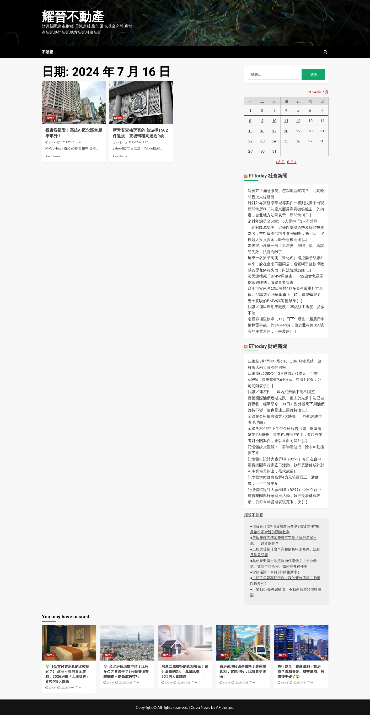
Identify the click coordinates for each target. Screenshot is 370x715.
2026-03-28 (125, 682)
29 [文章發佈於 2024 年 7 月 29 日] (250, 151)
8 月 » (291, 161)
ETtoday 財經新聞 (268, 346)
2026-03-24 (299, 682)
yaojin (52, 142)
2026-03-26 (183, 682)
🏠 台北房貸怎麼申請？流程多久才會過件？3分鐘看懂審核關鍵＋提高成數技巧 (126, 671)
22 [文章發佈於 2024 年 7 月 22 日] (250, 141)
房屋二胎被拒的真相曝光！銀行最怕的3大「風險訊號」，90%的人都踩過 (184, 671)
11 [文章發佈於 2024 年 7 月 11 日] (286, 120)
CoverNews (200, 707)
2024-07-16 (67, 142)
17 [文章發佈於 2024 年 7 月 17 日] (274, 130)
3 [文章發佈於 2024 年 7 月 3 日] (274, 110)
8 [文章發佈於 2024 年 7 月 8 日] (250, 120)
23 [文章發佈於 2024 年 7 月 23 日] (262, 141)
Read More (52, 156)
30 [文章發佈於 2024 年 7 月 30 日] (262, 151)
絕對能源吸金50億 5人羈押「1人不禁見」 (284, 221)
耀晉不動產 (73, 17)
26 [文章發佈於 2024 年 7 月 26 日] (298, 141)
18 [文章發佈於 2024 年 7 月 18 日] (286, 130)
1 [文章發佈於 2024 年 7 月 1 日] (250, 110)
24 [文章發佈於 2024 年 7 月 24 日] (274, 141)
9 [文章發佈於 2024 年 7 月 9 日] (262, 120)
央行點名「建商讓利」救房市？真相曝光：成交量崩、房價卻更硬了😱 (301, 671)
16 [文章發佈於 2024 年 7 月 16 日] (262, 130)
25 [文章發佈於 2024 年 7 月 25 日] (286, 141)
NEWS (50, 118)
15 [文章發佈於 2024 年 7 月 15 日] (250, 130)
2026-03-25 (241, 682)
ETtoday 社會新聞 (268, 176)
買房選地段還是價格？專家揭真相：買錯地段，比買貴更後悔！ (243, 671)
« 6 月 (280, 161)
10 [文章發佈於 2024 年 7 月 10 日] (274, 120)
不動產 (47, 52)
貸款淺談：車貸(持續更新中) (276, 573)
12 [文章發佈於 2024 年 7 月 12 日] (298, 120)
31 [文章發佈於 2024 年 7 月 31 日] (274, 151)
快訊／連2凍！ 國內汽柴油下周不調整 (283, 391)
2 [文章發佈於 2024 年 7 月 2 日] (262, 110)
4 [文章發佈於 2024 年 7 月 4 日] (286, 110)
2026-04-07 (67, 687)
